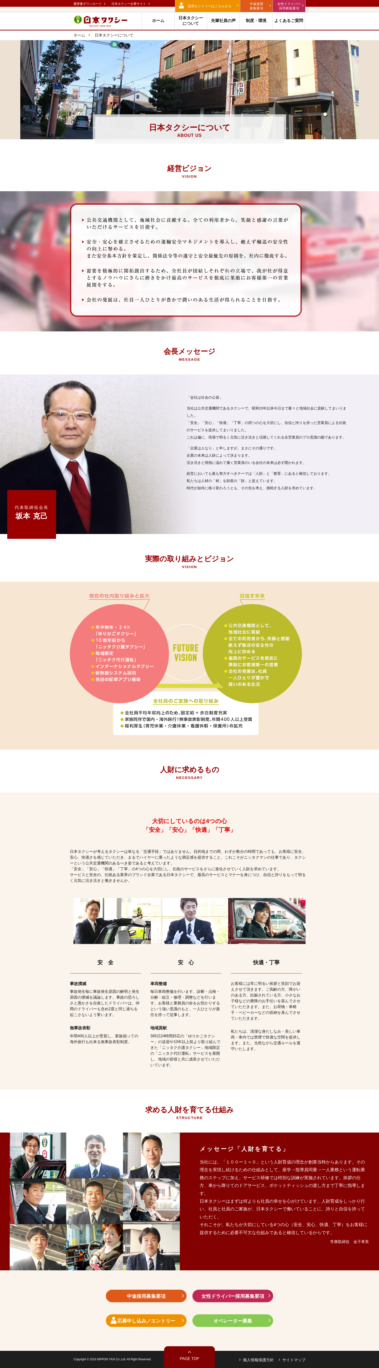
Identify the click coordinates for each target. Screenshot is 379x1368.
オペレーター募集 (232, 1321)
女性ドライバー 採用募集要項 (289, 6)
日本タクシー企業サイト (128, 4)
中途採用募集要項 (146, 1296)
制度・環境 (256, 20)
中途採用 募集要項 (256, 6)
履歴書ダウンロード (87, 4)
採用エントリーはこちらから (210, 6)
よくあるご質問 (288, 20)
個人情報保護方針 (258, 1360)
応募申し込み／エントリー (146, 1321)
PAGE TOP (189, 1359)
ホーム (158, 20)
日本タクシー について (190, 21)
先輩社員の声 (223, 20)
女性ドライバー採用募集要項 (232, 1296)
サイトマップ (294, 1360)
